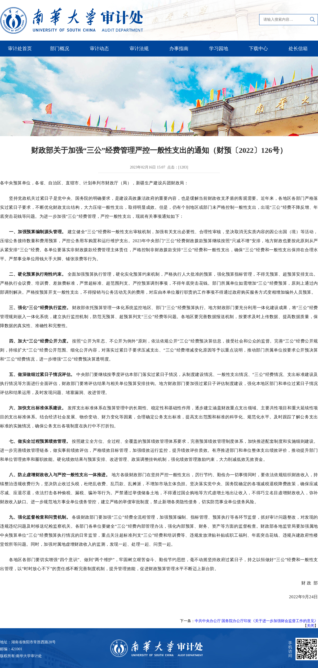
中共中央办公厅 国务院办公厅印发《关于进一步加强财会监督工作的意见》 (256, 621)
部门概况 (59, 48)
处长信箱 (298, 48)
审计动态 (99, 48)
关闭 (310, 626)
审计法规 (139, 48)
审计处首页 (20, 48)
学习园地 (218, 48)
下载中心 (258, 48)
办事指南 (178, 48)
